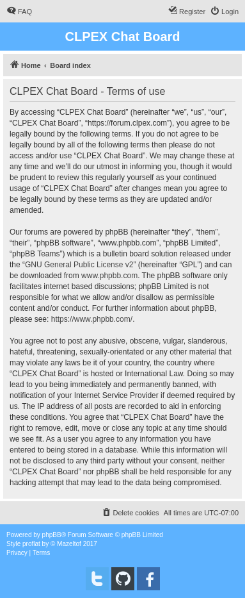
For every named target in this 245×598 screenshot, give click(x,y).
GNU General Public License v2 (79, 264)
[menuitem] (19, 11)
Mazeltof (69, 543)
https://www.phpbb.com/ (91, 319)
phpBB (51, 534)
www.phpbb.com (109, 275)
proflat (31, 543)
